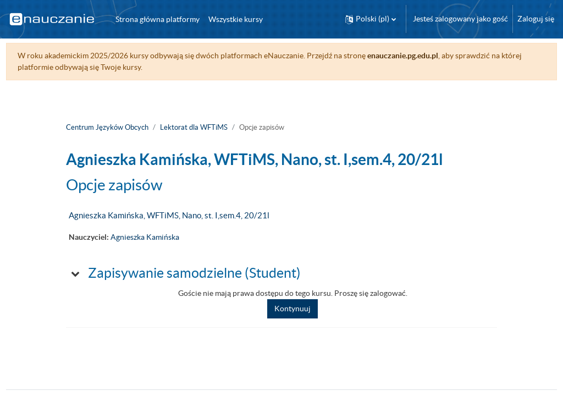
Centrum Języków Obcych (107, 127)
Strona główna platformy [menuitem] (157, 19)
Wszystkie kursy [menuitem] (235, 19)
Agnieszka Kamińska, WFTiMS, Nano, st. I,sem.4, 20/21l (169, 215)
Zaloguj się (535, 18)
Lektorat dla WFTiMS (194, 127)
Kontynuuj (292, 308)
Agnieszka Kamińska (145, 237)
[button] (371, 19)
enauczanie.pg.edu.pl (423, 55)
